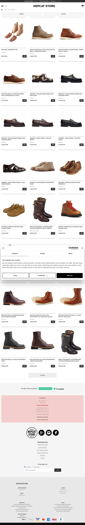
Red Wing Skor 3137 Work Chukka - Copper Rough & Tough (70, 50)
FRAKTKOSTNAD (42, 453)
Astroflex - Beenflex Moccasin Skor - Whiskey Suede (12, 227)
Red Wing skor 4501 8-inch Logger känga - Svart (13, 360)
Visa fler (42, 375)
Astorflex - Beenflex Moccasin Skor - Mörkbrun (69, 183)
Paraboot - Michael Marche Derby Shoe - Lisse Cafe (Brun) (13, 139)
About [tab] (70, 253)
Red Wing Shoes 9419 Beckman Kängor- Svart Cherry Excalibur (12, 316)
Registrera (28, 467)
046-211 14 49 (22, 489)
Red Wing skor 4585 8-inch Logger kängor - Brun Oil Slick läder (42, 360)
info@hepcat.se (21, 495)
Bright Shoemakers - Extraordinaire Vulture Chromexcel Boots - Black (69, 360)
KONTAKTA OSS (42, 445)
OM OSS (42, 456)
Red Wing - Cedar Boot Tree (9, 49)
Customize (42, 275)
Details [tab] (42, 253)
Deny (15, 275)
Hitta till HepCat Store (42, 419)
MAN (5, 10)
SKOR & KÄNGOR (11, 10)
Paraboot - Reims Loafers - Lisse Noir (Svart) (69, 139)
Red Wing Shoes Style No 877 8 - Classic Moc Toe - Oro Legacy (69, 316)
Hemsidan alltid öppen (42, 417)
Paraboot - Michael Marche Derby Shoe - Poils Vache (42, 94)
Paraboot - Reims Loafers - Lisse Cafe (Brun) (40, 139)
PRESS (42, 458)
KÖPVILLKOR (42, 448)
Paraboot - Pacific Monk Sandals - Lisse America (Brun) (13, 183)
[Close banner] (82, 248)
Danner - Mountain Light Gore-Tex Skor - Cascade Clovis (70, 227)
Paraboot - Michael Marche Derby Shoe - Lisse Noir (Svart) (70, 94)
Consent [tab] (15, 253)
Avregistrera (36, 467)
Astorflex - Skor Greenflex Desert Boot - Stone (42, 183)
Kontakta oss (22, 484)
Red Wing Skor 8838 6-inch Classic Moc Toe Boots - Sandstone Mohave (42, 50)
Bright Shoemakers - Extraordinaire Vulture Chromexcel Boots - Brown (41, 227)
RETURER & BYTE (42, 450)
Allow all (69, 275)
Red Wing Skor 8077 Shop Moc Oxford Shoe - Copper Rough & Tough (12, 94)
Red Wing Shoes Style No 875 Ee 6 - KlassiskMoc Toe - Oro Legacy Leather (41, 316)
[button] (2, 6)
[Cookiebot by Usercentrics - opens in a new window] (70, 248)
